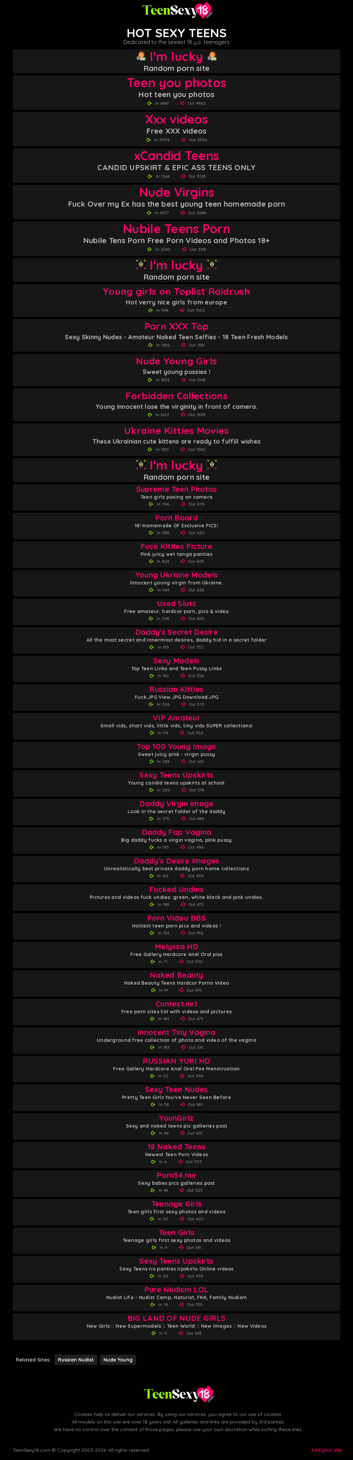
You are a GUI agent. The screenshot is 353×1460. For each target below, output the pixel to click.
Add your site (326, 1450)
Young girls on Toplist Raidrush (176, 291)
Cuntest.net (176, 1003)
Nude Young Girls (176, 361)
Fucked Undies (176, 889)
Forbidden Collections (176, 396)
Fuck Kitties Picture (177, 546)
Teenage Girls (176, 1204)
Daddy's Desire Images (177, 861)
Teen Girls (177, 1232)
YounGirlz (176, 1118)
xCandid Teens (176, 156)
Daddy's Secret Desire (176, 632)
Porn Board (176, 517)
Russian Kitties (176, 689)
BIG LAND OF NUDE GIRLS (176, 1318)
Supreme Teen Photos (176, 489)
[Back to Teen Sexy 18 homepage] (178, 1394)
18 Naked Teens (176, 1146)
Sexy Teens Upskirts (176, 775)
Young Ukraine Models (176, 575)
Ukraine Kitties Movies (176, 430)
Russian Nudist (76, 1360)
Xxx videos (176, 119)
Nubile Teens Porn (176, 229)
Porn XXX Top (176, 326)
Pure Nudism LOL (176, 1289)
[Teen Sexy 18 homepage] (176, 10)
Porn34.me (176, 1175)
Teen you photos (176, 83)
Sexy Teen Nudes (176, 1089)
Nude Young (118, 1360)
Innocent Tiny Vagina (176, 1032)
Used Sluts (176, 603)
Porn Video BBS (176, 918)
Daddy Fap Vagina (176, 832)
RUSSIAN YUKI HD (176, 1061)
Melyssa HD (176, 946)
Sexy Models (176, 660)
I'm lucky (176, 56)
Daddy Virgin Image (176, 803)
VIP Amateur (176, 718)
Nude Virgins (176, 192)
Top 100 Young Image (176, 746)
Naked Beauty (176, 975)
